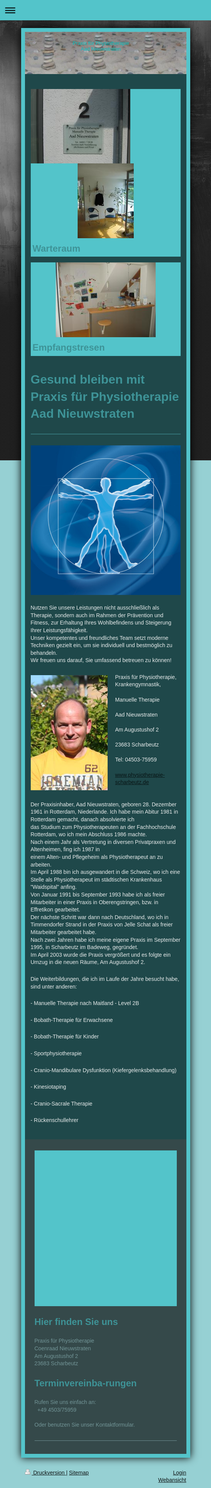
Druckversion (45, 1473)
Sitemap (79, 1473)
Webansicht (172, 1480)
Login (179, 1473)
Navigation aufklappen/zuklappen (105, 10)
